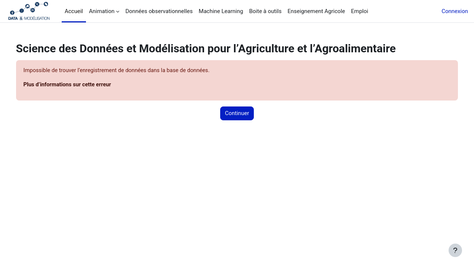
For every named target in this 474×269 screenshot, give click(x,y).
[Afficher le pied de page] (455, 250)
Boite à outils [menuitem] (265, 11)
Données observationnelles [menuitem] (159, 11)
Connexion (454, 11)
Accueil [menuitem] (74, 11)
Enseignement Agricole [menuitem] (316, 11)
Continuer (237, 113)
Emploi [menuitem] (359, 11)
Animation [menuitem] (101, 11)
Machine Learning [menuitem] (221, 11)
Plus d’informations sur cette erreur (79, 84)
